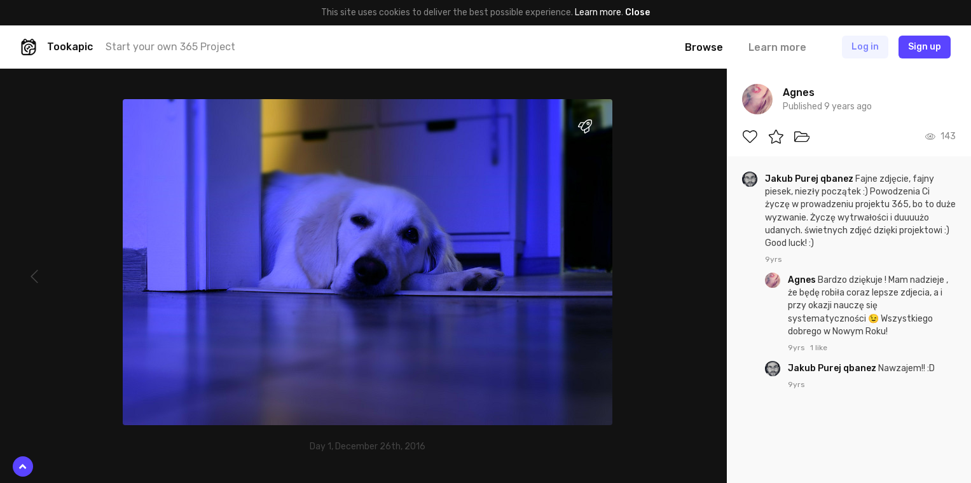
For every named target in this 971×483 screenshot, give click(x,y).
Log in (865, 46)
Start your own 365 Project (170, 47)
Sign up (924, 46)
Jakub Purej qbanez (810, 178)
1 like (818, 347)
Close (637, 12)
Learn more (598, 12)
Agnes (803, 280)
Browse (704, 47)
